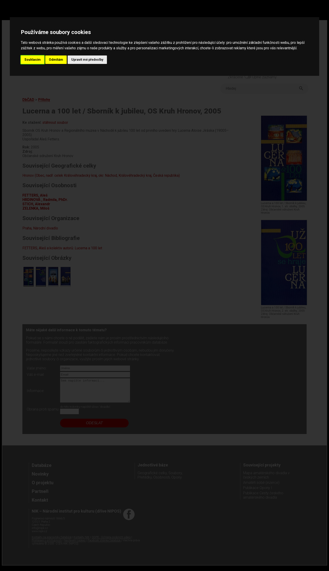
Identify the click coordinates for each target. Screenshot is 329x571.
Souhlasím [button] (32, 59)
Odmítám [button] (56, 59)
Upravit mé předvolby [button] (87, 59)
